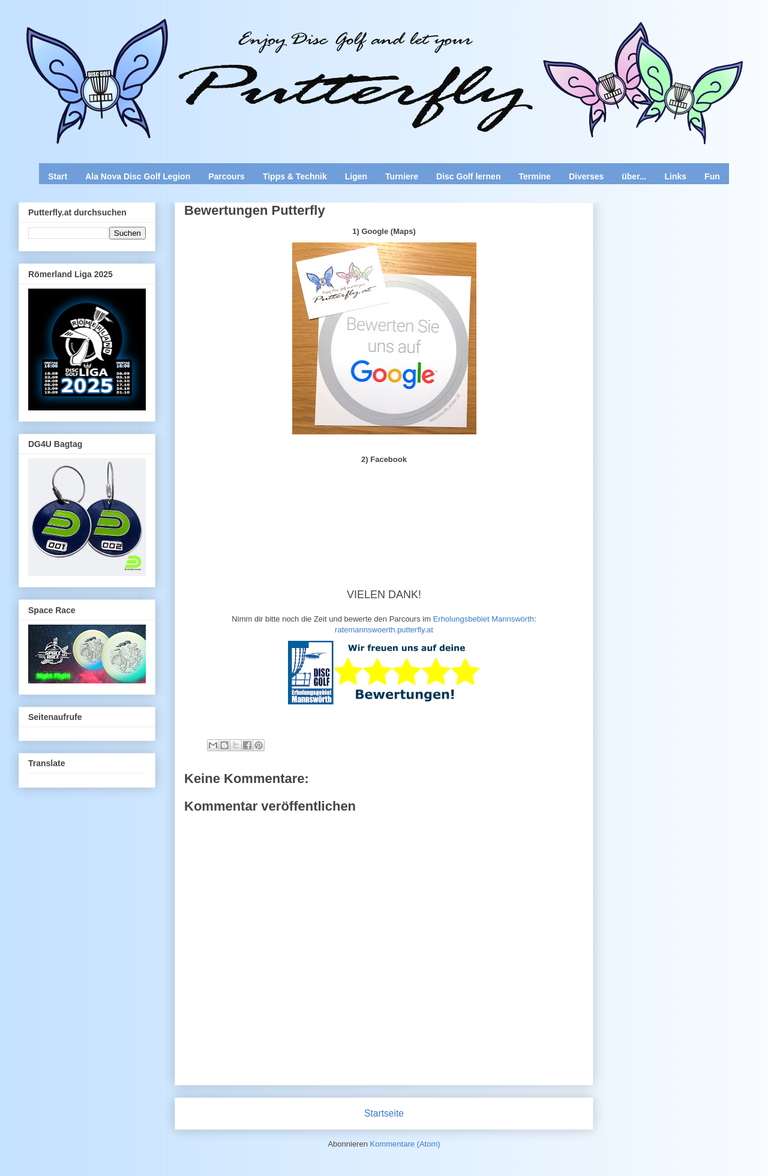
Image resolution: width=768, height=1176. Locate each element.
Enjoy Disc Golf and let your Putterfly (151, 39)
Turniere (401, 176)
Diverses (586, 176)
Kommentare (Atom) (405, 1143)
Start (57, 176)
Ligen (356, 176)
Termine (534, 176)
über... (634, 176)
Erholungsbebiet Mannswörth (483, 618)
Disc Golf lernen (468, 176)
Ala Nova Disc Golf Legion (137, 176)
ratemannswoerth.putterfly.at (384, 629)
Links (676, 176)
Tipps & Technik (295, 176)
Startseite (384, 1113)
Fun (712, 176)
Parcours (226, 176)
